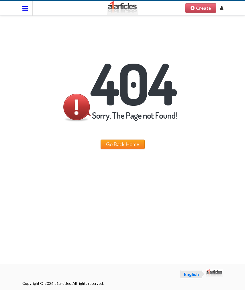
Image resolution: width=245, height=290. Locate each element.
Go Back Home (122, 144)
